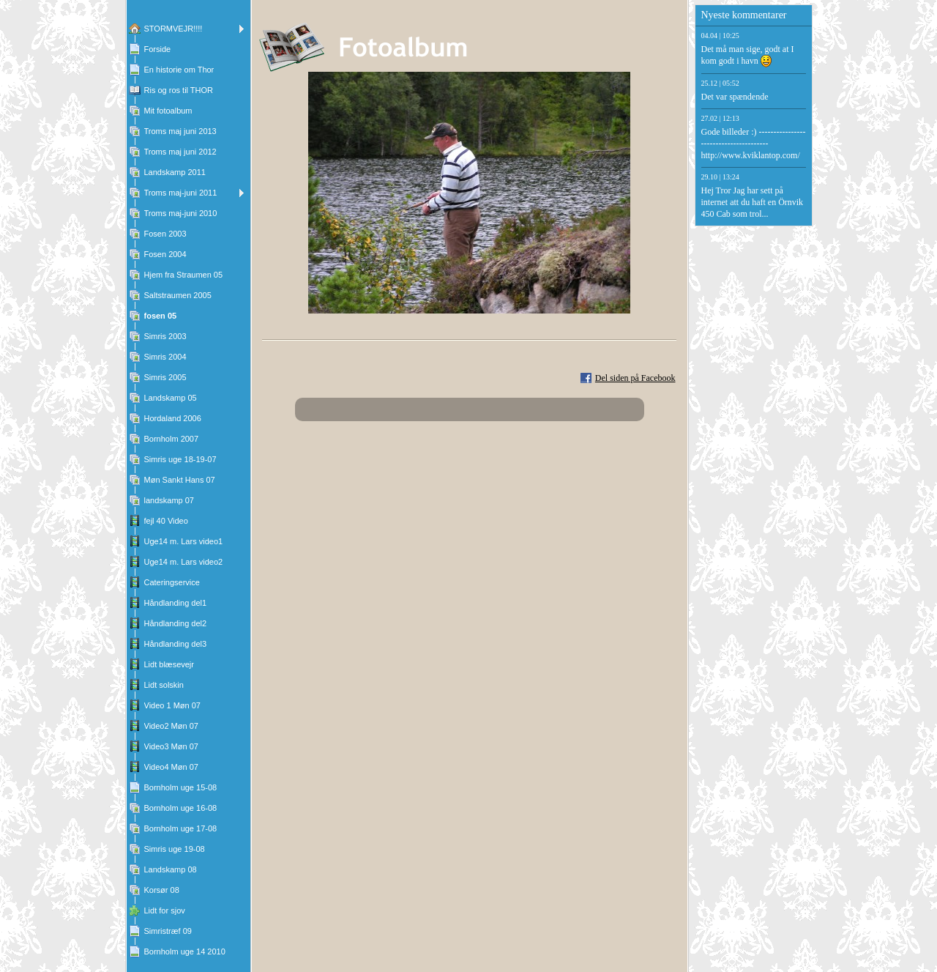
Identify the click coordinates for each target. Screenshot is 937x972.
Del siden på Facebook (635, 378)
